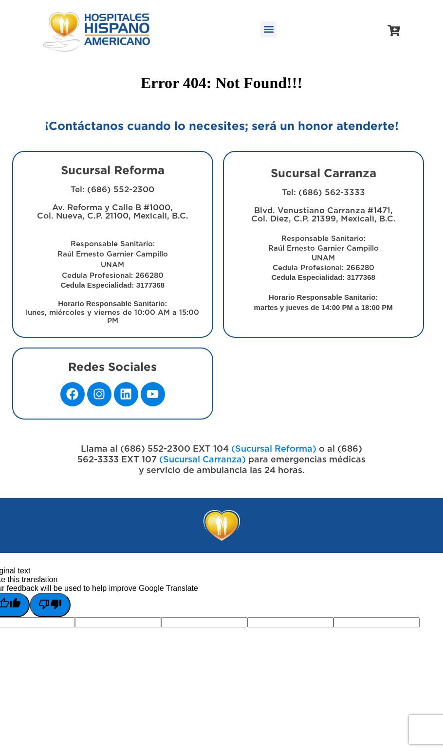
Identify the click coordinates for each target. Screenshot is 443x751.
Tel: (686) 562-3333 (323, 192)
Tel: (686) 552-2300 (112, 189)
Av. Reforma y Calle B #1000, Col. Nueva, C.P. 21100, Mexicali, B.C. (112, 264)
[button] (268, 29)
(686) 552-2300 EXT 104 (174, 449)
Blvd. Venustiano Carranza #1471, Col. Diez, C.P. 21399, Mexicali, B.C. (323, 258)
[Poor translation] (50, 605)
